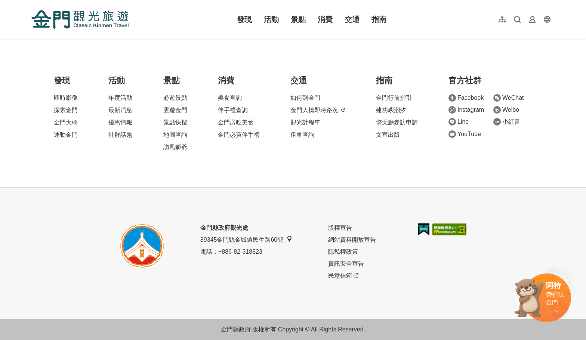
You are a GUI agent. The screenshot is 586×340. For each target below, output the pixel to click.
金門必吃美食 (236, 122)
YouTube (464, 134)
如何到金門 (305, 98)
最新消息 (120, 110)
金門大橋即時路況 (317, 110)
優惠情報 (120, 122)
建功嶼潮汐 (391, 110)
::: (33, 4)
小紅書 (506, 122)
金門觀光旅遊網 (80, 19)
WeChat (508, 98)
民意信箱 (343, 275)
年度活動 (120, 98)
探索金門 (66, 110)
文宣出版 (388, 135)
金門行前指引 (394, 98)
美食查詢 (230, 98)
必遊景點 (175, 98)
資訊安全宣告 (346, 263)
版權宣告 (340, 228)
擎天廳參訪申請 (397, 122)
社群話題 (120, 135)
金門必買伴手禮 (239, 135)
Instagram (466, 110)
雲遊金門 (175, 110)
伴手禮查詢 (233, 110)
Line (458, 122)
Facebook (466, 98)
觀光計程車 (305, 122)
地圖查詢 (175, 135)
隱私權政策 (343, 251)
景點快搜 (175, 122)
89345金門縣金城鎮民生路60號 (246, 239)
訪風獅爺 (175, 147)
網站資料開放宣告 (352, 240)
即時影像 (66, 98)
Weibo (506, 110)
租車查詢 (302, 135)
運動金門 (66, 135)
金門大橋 (66, 122)
